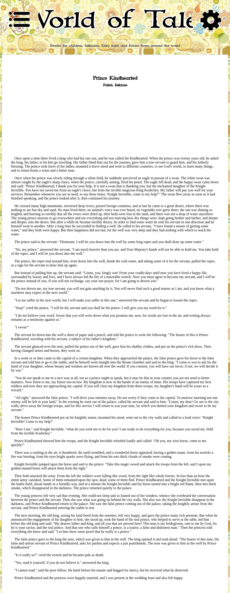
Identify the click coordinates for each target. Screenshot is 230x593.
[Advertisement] (115, 121)
